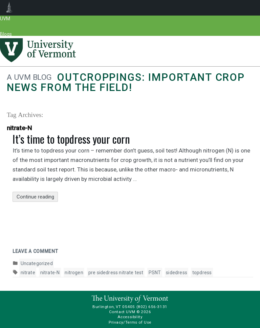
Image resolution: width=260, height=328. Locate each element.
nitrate (28, 272)
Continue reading (37, 197)
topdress (202, 272)
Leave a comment (35, 251)
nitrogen (74, 272)
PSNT (155, 272)
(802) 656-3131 (152, 306)
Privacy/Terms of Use (130, 322)
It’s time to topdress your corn (71, 139)
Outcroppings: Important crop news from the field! (126, 82)
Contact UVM (122, 311)
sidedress (176, 272)
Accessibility (130, 316)
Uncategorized (37, 263)
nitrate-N (50, 272)
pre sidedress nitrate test (116, 272)
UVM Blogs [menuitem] (9, 8)
